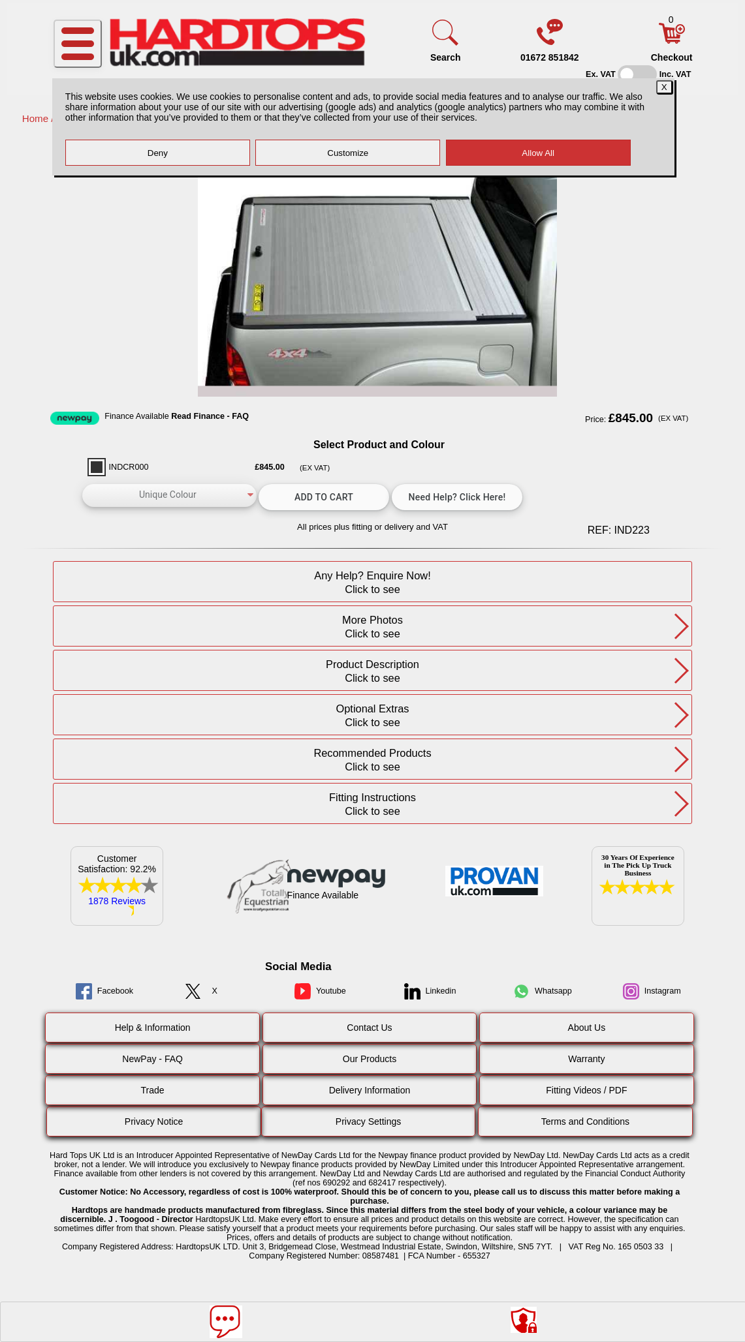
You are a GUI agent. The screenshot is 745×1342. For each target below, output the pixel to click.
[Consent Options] (524, 1320)
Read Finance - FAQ (210, 416)
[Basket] (672, 40)
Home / (39, 118)
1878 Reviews (117, 901)
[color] (169, 495)
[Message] (226, 1321)
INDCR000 (129, 467)
